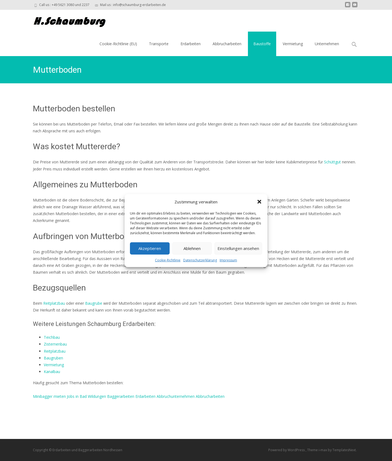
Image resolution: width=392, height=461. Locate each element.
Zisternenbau (55, 344)
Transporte (159, 43)
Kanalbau (52, 371)
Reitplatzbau (54, 303)
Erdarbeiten (191, 43)
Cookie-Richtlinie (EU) (118, 43)
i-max (323, 450)
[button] (259, 201)
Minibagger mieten (49, 396)
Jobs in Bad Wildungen (86, 396)
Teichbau (52, 337)
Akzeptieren (149, 248)
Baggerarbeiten (120, 396)
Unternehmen (327, 43)
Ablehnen (192, 248)
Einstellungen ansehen (238, 248)
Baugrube (93, 303)
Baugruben (53, 358)
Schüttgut (332, 161)
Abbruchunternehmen (176, 396)
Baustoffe (262, 43)
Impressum (228, 260)
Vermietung (293, 43)
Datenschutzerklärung (200, 260)
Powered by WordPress (287, 450)
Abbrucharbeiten (227, 43)
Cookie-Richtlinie (168, 260)
